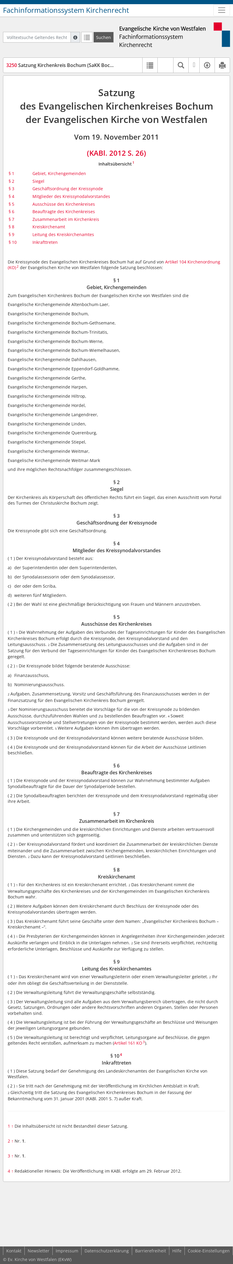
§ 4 (11, 196)
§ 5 (11, 204)
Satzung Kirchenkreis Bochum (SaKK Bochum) (64, 65)
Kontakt (13, 1251)
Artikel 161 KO (128, 1043)
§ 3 (11, 188)
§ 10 (13, 242)
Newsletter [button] (38, 1251)
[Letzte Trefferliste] (87, 37)
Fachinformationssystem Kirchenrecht (66, 10)
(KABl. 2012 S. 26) (116, 153)
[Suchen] (103, 37)
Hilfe (177, 1251)
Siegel (38, 181)
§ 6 (11, 211)
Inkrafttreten (45, 242)
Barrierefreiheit (150, 1251)
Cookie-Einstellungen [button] (209, 1251)
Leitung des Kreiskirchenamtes (63, 234)
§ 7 (11, 219)
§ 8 (11, 227)
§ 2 (11, 181)
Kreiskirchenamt (48, 227)
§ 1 (11, 173)
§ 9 (11, 234)
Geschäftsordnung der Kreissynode (67, 188)
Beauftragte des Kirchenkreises (63, 211)
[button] (165, 65)
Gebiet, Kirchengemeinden (59, 173)
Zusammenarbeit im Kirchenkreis (65, 219)
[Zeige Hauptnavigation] (221, 10)
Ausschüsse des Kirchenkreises (63, 204)
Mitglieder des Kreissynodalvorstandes (71, 196)
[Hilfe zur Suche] (75, 37)
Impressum (67, 1251)
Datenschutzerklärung (107, 1251)
